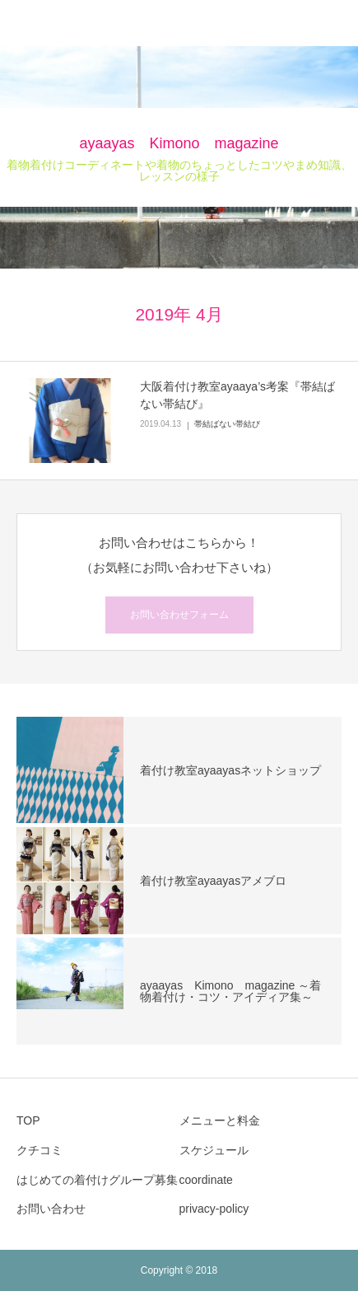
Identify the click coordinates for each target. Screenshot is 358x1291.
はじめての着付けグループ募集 (97, 1179)
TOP (28, 1120)
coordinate (206, 1179)
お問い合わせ (51, 1208)
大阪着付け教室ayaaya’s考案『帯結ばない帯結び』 (237, 395)
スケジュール (214, 1150)
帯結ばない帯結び (227, 423)
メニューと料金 (225, 1120)
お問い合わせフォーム (179, 614)
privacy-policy (214, 1208)
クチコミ (39, 1150)
